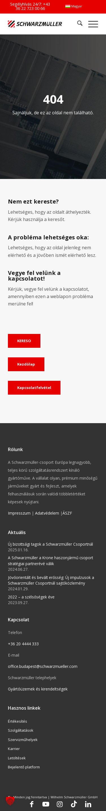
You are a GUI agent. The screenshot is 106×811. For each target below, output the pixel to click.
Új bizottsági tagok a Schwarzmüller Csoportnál (50, 544)
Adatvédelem (47, 513)
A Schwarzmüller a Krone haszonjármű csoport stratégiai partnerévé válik (50, 560)
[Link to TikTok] (74, 804)
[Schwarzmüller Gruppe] (35, 23)
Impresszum (19, 513)
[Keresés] (77, 23)
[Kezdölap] (26, 364)
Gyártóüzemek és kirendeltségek (38, 689)
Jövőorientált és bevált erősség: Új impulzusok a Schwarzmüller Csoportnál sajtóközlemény (51, 580)
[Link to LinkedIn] (88, 804)
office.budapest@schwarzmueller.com (42, 666)
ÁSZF (67, 513)
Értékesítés (17, 721)
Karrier (14, 748)
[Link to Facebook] (31, 804)
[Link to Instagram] (60, 804)
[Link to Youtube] (46, 804)
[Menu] (90, 23)
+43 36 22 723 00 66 (33, 6)
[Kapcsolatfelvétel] (34, 388)
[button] (10, 801)
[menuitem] (73, 6)
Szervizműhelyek (23, 739)
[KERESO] (24, 341)
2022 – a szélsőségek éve (31, 597)
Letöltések (17, 757)
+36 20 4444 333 (23, 643)
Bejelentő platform (24, 767)
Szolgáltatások (20, 730)
